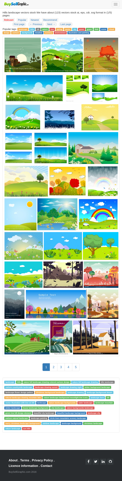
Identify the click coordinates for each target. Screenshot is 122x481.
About (13, 460)
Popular (22, 20)
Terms (24, 460)
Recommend (50, 20)
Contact (46, 466)
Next (51, 24)
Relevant (8, 20)
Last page (65, 24)
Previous (36, 24)
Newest (35, 20)
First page (19, 24)
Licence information (23, 466)
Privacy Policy (42, 460)
